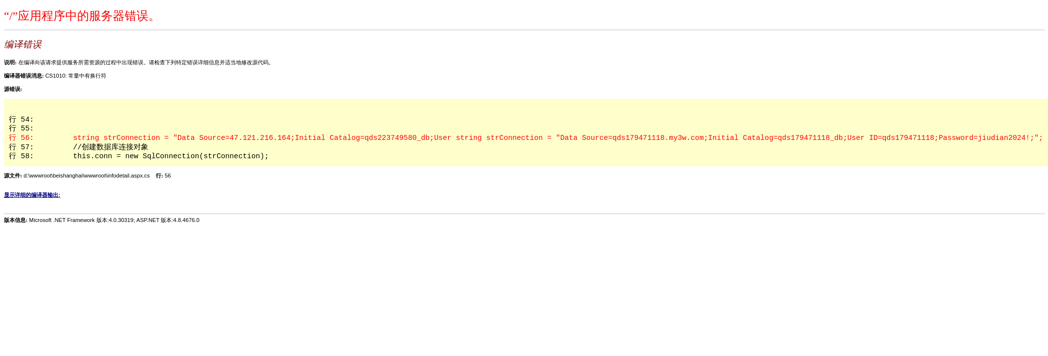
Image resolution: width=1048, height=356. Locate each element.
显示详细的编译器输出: (32, 195)
